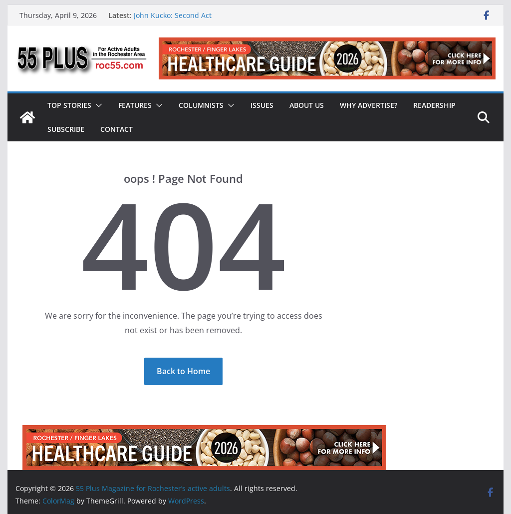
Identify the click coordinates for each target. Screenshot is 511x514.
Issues (262, 105)
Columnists (201, 105)
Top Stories (69, 105)
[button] (96, 105)
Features (135, 105)
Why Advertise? (368, 105)
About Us (306, 105)
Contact (116, 129)
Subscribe (65, 129)
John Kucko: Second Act (173, 15)
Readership (434, 105)
